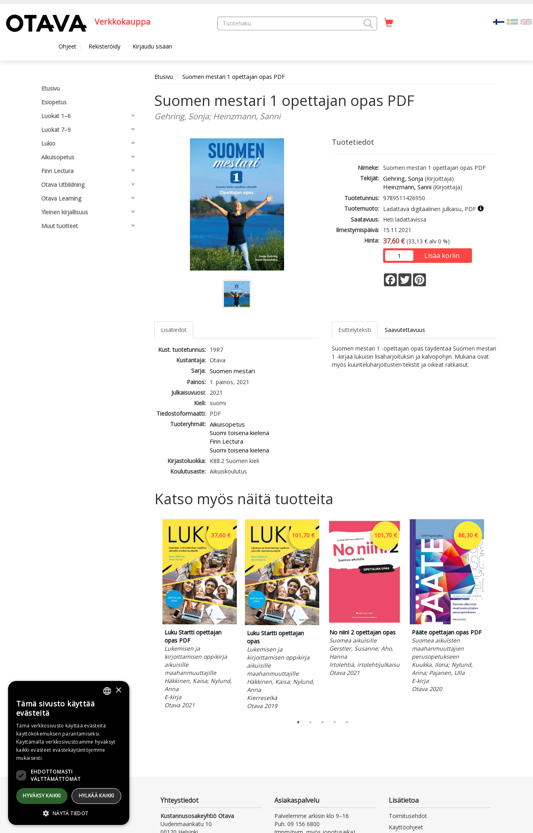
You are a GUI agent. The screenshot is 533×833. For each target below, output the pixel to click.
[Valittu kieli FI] (499, 21)
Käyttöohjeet (406, 827)
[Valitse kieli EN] (526, 21)
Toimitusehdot (408, 816)
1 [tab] (298, 722)
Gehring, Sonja (403, 178)
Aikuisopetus (227, 424)
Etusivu (163, 76)
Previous (152, 615)
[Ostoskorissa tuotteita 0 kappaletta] (388, 23)
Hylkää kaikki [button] (96, 795)
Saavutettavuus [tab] (405, 330)
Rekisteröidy (104, 46)
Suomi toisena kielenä (239, 433)
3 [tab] (322, 722)
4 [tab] (335, 722)
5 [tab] (347, 722)
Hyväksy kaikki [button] (42, 795)
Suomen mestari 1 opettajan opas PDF (233, 76)
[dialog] (68, 753)
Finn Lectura (226, 441)
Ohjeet (67, 46)
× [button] (118, 690)
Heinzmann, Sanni (407, 187)
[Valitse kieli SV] (512, 21)
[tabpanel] (199, 615)
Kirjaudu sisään (152, 46)
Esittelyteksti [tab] (354, 330)
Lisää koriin (441, 255)
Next (493, 615)
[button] (368, 23)
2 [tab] (310, 722)
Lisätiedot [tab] (174, 330)
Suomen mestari (232, 371)
